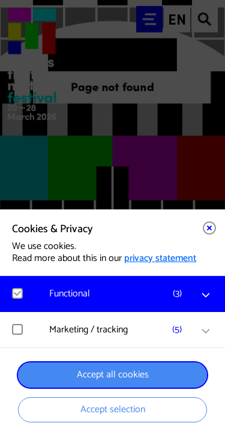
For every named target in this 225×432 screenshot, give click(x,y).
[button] (118, 294)
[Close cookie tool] (209, 228)
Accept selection (112, 409)
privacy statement (160, 258)
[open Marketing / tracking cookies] (206, 331)
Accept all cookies (113, 375)
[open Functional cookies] (206, 295)
